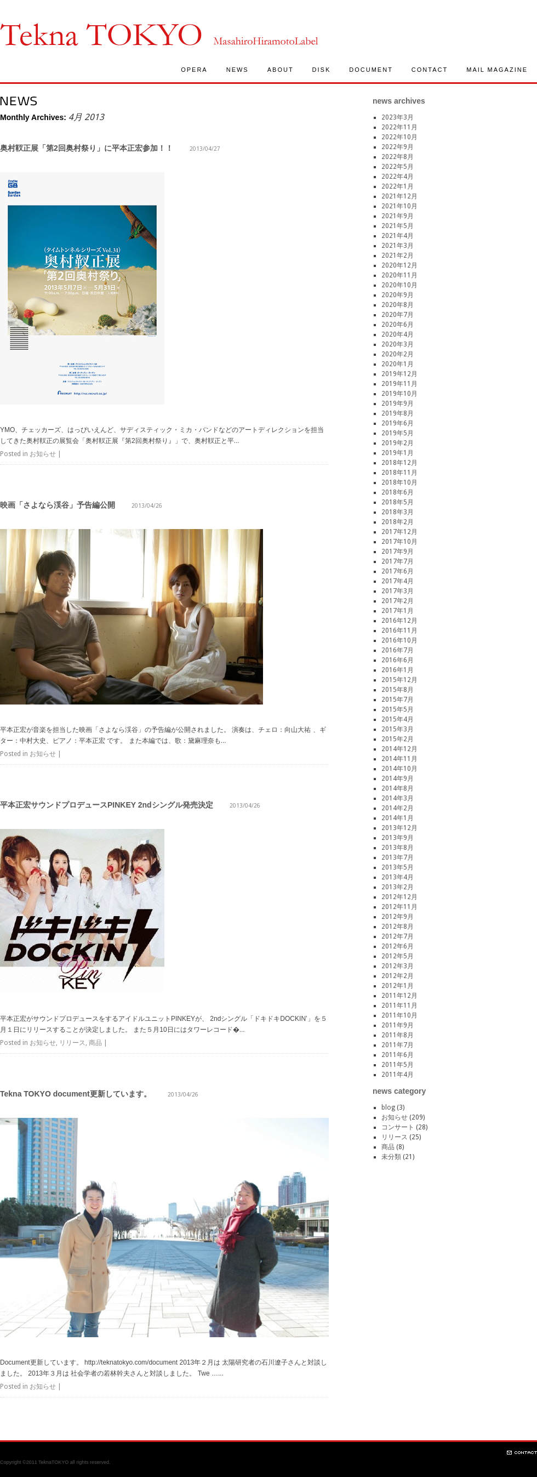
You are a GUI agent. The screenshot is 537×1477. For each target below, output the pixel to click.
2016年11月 (399, 630)
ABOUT (280, 69)
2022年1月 (397, 186)
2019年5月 (397, 433)
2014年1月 (397, 818)
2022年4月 (397, 176)
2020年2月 (397, 354)
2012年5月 (397, 956)
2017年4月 (397, 581)
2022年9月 (397, 147)
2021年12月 (399, 196)
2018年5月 (397, 502)
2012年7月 (397, 936)
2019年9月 (397, 403)
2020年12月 (399, 265)
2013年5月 (397, 867)
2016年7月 (397, 650)
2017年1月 (397, 611)
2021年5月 (397, 226)
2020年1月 (397, 364)
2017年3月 (397, 591)
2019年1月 (397, 453)
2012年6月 (397, 946)
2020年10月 (399, 285)
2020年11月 (399, 275)
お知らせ (43, 454)
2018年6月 (397, 492)
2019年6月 (397, 423)
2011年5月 (397, 1065)
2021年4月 (397, 236)
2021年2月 (397, 255)
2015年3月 (397, 729)
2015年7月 (397, 699)
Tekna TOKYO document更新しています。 (75, 1093)
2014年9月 (397, 778)
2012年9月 (397, 917)
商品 (95, 1043)
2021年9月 (397, 216)
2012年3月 (397, 966)
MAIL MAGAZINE (497, 69)
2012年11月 (399, 907)
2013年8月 (397, 847)
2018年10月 (399, 482)
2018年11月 (399, 472)
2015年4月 (397, 719)
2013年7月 (397, 857)
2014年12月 (399, 749)
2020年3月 (397, 344)
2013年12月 (399, 828)
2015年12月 (399, 680)
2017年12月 (399, 532)
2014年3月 (397, 798)
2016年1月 (397, 670)
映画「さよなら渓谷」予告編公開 (57, 505)
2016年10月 (399, 640)
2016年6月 (397, 660)
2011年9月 (397, 1025)
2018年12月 (399, 463)
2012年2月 (397, 976)
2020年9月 (397, 295)
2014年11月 (399, 759)
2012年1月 (397, 986)
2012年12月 (399, 897)
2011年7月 (397, 1045)
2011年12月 (399, 995)
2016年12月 (399, 620)
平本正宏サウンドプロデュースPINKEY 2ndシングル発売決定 (106, 804)
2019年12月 (399, 374)
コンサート (397, 1127)
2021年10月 (399, 206)
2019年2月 (397, 443)
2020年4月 (397, 334)
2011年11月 (399, 1005)
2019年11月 (399, 384)
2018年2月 (397, 522)
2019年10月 (399, 393)
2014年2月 (397, 808)
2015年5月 (397, 709)
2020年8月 (397, 305)
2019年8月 (397, 413)
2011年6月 (397, 1055)
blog (388, 1107)
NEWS (237, 69)
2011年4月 (397, 1074)
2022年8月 (397, 157)
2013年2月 (397, 887)
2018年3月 (397, 512)
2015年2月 (397, 739)
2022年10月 (399, 137)
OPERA (194, 69)
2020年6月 (397, 324)
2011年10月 (399, 1015)
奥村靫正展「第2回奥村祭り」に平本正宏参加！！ (86, 148)
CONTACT (430, 69)
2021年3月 (397, 245)
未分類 (391, 1157)
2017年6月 (397, 571)
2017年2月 (397, 601)
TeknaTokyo (101, 34)
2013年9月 (397, 838)
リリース (72, 1043)
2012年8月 (397, 926)
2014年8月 (397, 788)
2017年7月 (397, 561)
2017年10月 (399, 542)
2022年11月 (399, 127)
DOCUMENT (371, 69)
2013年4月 (397, 877)
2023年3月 (397, 117)
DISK (321, 69)
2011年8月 (397, 1035)
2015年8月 (397, 690)
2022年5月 (397, 167)
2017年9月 (397, 551)
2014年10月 (399, 768)
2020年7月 (397, 315)
